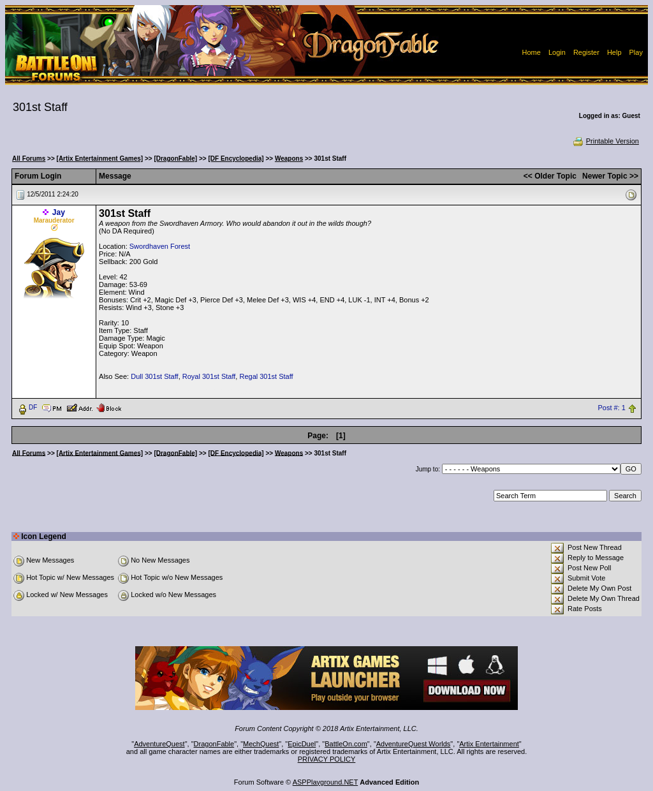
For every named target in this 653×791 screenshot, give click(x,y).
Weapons (289, 158)
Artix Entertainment (489, 744)
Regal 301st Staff (266, 376)
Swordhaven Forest (159, 246)
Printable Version (605, 141)
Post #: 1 (611, 407)
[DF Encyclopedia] (235, 158)
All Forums (28, 158)
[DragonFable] (175, 158)
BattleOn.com (346, 744)
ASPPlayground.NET (325, 782)
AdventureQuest (159, 744)
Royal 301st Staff (209, 376)
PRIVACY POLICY (327, 759)
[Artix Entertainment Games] (100, 158)
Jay (58, 212)
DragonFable (214, 744)
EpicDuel (302, 744)
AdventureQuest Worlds (413, 744)
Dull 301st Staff (154, 376)
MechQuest (261, 744)
